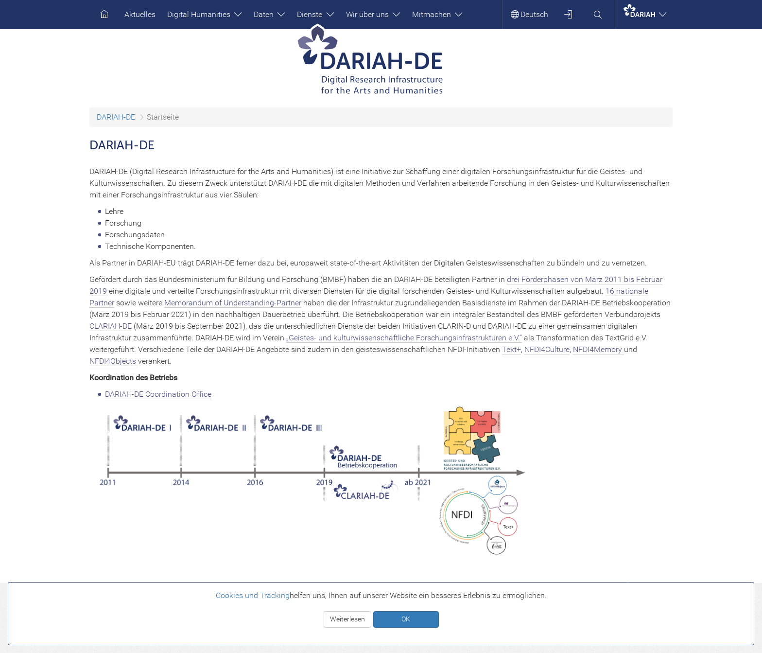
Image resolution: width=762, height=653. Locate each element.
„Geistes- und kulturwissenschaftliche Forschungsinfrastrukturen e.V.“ (404, 337)
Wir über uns (373, 14)
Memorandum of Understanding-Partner (232, 302)
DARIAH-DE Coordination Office (158, 394)
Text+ (511, 349)
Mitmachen (437, 14)
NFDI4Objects (113, 361)
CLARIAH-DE (110, 326)
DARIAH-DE (116, 117)
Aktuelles (140, 14)
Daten (269, 14)
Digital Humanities (204, 14)
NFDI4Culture (547, 349)
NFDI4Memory (598, 349)
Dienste (315, 14)
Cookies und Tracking (253, 595)
